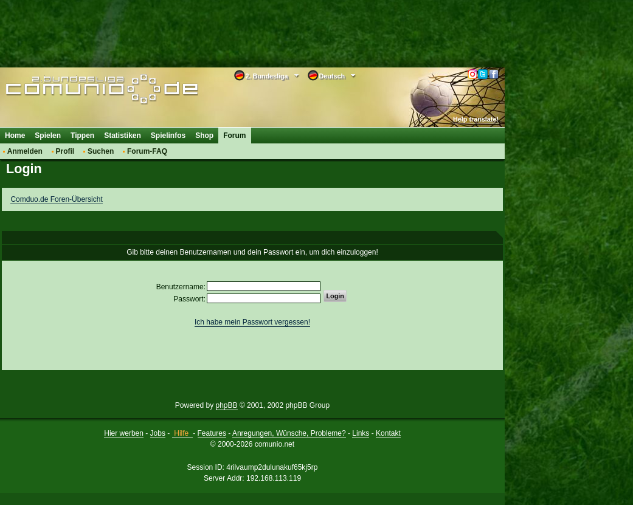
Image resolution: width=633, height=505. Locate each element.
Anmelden (25, 151)
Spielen (48, 135)
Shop (204, 135)
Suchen (101, 151)
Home (15, 135)
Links (360, 433)
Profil (65, 151)
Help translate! (476, 119)
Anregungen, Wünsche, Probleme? (289, 433)
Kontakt (388, 433)
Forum (234, 135)
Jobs (157, 433)
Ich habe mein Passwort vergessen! (252, 322)
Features (212, 433)
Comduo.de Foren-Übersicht (56, 199)
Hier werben (124, 433)
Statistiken (122, 135)
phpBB (227, 405)
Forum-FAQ (147, 151)
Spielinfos (168, 135)
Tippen (82, 135)
